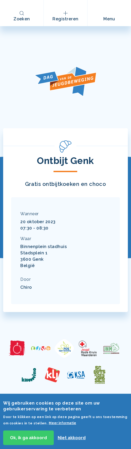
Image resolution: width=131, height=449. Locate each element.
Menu (112, 21)
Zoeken (21, 18)
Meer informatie (62, 425)
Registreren (65, 18)
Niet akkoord (72, 439)
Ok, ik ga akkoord (28, 439)
